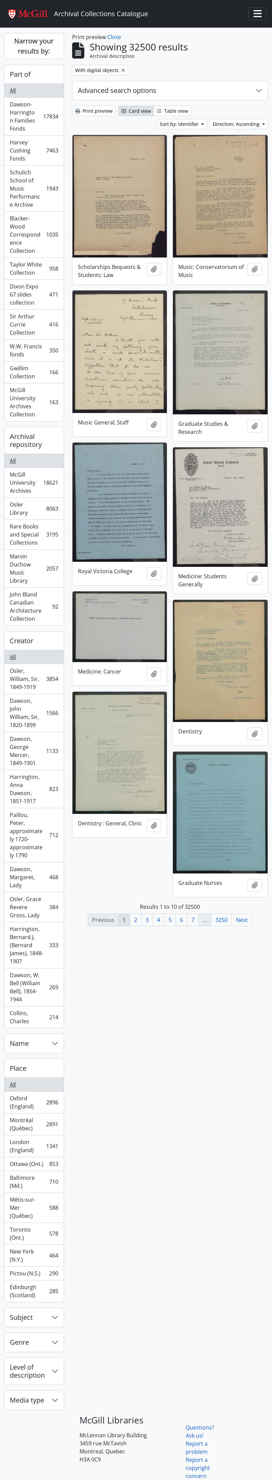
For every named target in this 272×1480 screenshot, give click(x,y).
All (13, 90)
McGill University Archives (33, 482)
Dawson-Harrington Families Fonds (33, 116)
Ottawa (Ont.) (33, 1165)
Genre (19, 1342)
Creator (21, 640)
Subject (21, 1317)
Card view (136, 111)
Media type (27, 1400)
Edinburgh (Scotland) (33, 1291)
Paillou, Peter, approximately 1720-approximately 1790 (33, 835)
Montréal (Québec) (33, 1124)
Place (18, 1068)
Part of (20, 74)
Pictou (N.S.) (33, 1274)
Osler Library (33, 508)
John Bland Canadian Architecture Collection (33, 606)
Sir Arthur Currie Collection (33, 324)
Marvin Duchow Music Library (33, 568)
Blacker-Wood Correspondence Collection (33, 234)
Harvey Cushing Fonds (33, 150)
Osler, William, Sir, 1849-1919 (33, 679)
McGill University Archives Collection (33, 402)
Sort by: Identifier (180, 124)
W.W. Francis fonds (33, 350)
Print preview (94, 111)
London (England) (33, 1146)
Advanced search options (117, 90)
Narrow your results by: (34, 46)
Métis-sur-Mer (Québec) (33, 1207)
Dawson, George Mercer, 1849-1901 (33, 751)
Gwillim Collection (33, 372)
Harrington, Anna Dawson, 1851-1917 (33, 789)
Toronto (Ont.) (33, 1233)
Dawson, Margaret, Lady (33, 877)
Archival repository (26, 440)
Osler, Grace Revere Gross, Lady (33, 907)
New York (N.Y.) (33, 1255)
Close (114, 37)
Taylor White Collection (33, 268)
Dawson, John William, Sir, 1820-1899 (33, 713)
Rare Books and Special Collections (33, 534)
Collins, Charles (33, 1017)
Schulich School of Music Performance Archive (33, 188)
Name (19, 1043)
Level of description (27, 1371)
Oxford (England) (33, 1102)
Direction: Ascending (237, 124)
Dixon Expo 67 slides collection (33, 294)
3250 (221, 920)
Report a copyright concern (198, 1468)
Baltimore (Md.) (33, 1182)
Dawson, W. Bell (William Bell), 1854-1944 (33, 987)
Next (242, 920)
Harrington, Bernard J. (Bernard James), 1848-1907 (33, 945)
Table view (172, 111)
